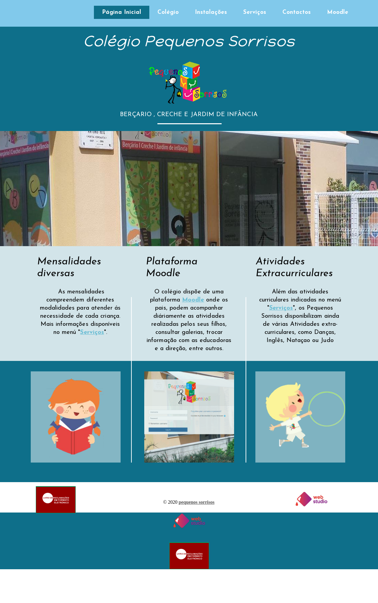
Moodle (337, 12)
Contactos (296, 12)
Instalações (211, 12)
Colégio (168, 12)
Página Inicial (121, 12)
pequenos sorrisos (197, 502)
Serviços (254, 12)
